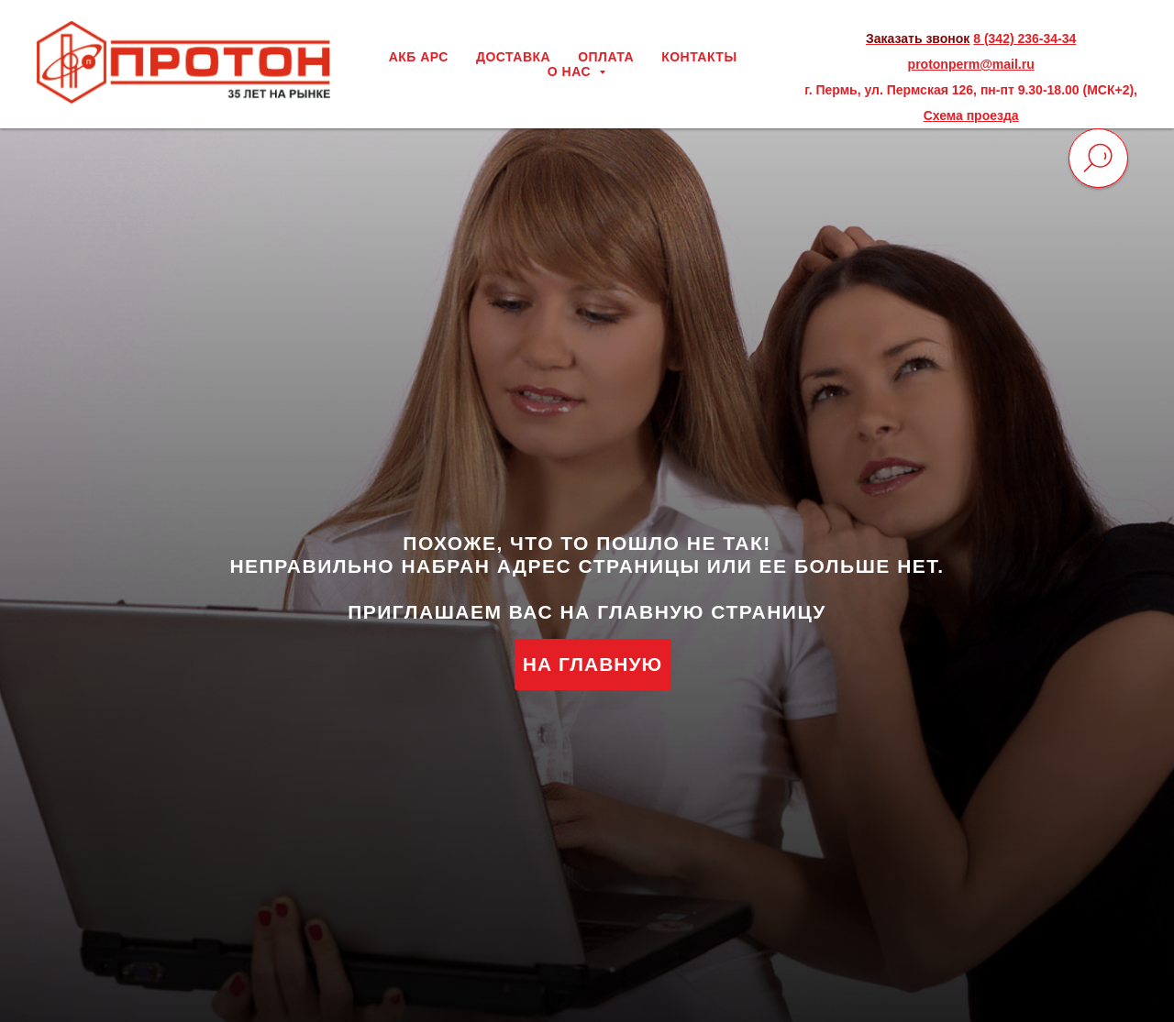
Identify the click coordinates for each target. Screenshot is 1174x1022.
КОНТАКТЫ (699, 56)
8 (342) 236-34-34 (1024, 38)
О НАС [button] (571, 71)
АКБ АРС (419, 56)
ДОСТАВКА (513, 56)
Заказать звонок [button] (917, 38)
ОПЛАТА (606, 56)
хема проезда (976, 115)
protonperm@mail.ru (971, 64)
